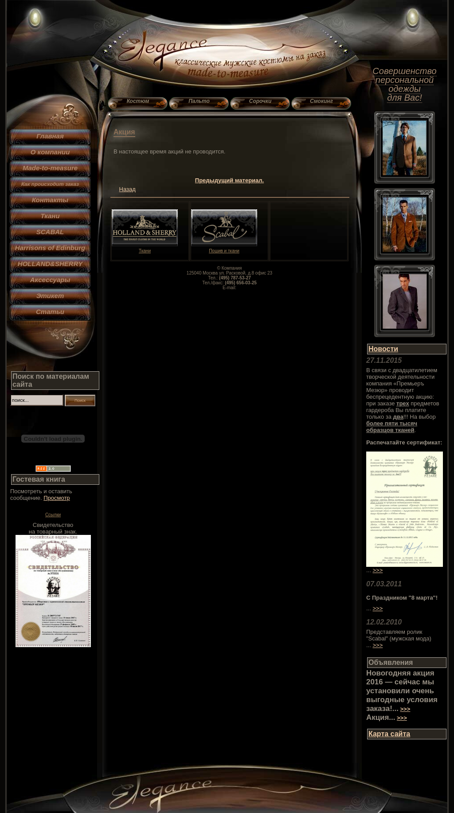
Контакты (50, 200)
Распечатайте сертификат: (404, 442)
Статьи (50, 311)
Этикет (50, 295)
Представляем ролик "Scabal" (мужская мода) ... (398, 638)
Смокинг (321, 101)
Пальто (199, 101)
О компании (50, 152)
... (368, 608)
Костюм (138, 101)
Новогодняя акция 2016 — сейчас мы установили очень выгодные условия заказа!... (402, 691)
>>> (377, 570)
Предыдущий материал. (229, 180)
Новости (383, 349)
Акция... (380, 717)
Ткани (49, 216)
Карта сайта (389, 734)
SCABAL (50, 232)
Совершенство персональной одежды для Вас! (404, 84)
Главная (50, 136)
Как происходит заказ (50, 184)
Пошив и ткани (224, 248)
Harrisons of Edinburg (50, 247)
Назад (127, 189)
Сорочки (260, 101)
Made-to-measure (50, 168)
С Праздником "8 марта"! (402, 597)
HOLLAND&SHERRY (50, 263)
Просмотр (56, 498)
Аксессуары (50, 279)
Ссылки (53, 514)
